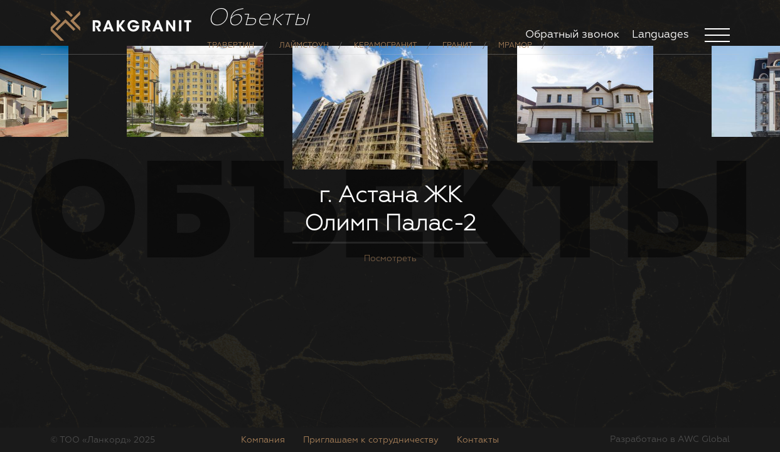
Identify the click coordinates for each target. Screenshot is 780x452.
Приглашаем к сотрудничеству (371, 440)
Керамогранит (385, 55)
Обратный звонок (572, 35)
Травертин (230, 55)
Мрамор (515, 55)
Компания (263, 440)
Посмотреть (390, 324)
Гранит (457, 55)
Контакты (478, 440)
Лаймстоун (304, 55)
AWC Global (704, 439)
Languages (660, 35)
